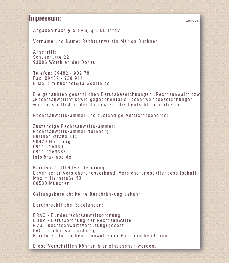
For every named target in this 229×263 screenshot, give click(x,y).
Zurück (192, 20)
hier (102, 246)
